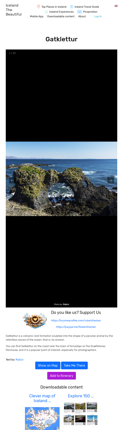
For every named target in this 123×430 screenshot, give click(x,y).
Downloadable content (60, 16)
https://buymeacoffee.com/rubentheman (76, 320)
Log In (98, 16)
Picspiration (90, 11)
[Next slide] (110, 180)
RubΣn (66, 304)
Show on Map (48, 365)
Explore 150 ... (81, 395)
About (82, 16)
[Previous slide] (12, 180)
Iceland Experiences (61, 11)
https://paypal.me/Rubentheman (76, 326)
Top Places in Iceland (53, 6)
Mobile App (36, 16)
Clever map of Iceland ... (42, 398)
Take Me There (74, 365)
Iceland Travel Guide (87, 6)
